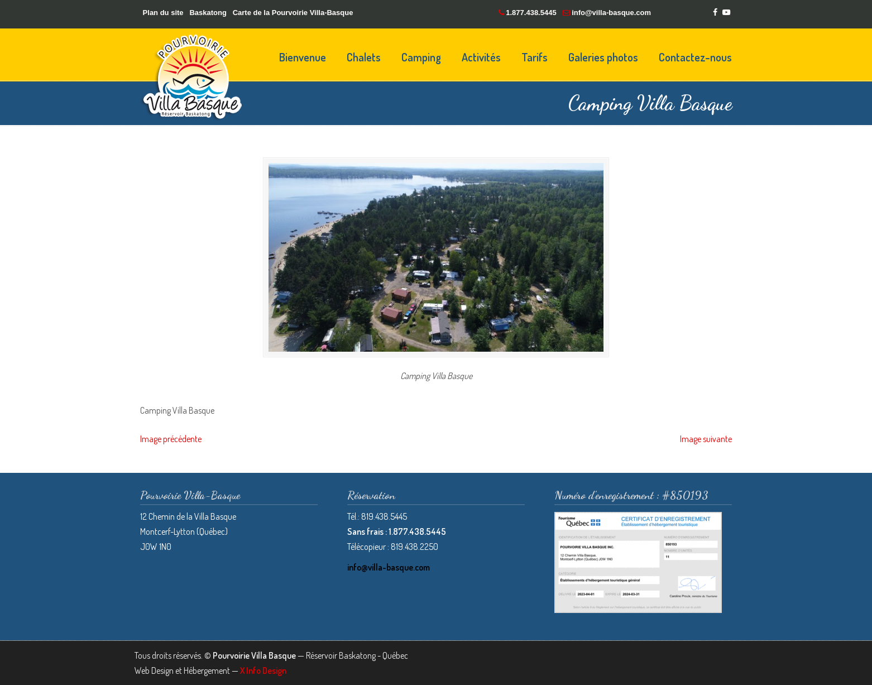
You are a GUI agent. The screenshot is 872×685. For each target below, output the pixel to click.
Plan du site (163, 12)
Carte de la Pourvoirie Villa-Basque (293, 12)
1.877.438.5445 (531, 12)
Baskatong (207, 12)
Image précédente (171, 438)
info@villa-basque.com (611, 12)
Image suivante (706, 438)
